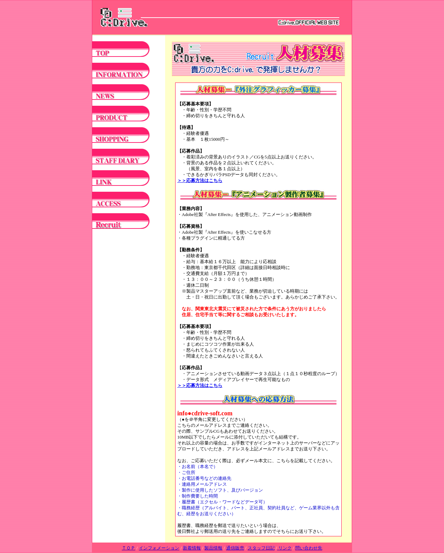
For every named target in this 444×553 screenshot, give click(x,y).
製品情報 (213, 548)
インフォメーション (159, 548)
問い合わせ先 (308, 548)
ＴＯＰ (128, 548)
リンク (284, 548)
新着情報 (192, 548)
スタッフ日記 (261, 548)
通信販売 (235, 548)
